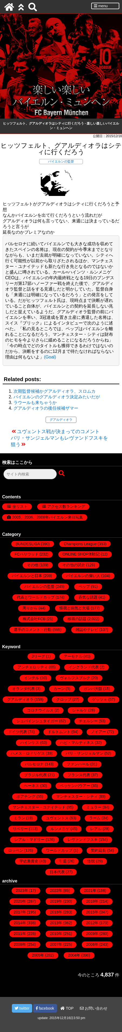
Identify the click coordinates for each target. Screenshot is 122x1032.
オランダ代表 (23, 688)
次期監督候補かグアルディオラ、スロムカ (54, 391)
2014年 (20, 923)
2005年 (38, 955)
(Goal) (50, 357)
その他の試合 (73, 565)
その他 (32, 565)
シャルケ (79, 710)
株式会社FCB (34, 619)
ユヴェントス (57, 818)
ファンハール (78, 764)
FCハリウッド (27, 554)
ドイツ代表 (17, 732)
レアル (95, 829)
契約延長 (98, 850)
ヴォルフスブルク (75, 678)
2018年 (92, 901)
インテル (31, 678)
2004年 (74, 955)
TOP (66, 1008)
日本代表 (57, 872)
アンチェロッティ (33, 667)
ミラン (19, 818)
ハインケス (29, 742)
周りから (30, 608)
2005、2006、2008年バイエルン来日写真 (47, 517)
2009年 (92, 933)
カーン (59, 688)
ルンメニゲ (59, 829)
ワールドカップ (59, 850)
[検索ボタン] (62, 473)
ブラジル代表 (35, 775)
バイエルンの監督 (61, 161)
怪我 (91, 861)
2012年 (92, 923)
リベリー (20, 829)
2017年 (20, 912)
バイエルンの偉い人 (83, 576)
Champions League (80, 544)
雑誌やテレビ (87, 629)
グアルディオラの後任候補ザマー (45, 408)
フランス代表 (78, 775)
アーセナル (73, 656)
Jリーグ (38, 656)
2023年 (22, 890)
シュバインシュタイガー (37, 721)
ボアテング (25, 796)
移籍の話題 (76, 619)
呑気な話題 (88, 597)
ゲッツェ (99, 699)
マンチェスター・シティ (77, 796)
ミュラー (93, 807)
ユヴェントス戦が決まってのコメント (58, 431)
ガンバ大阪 (92, 688)
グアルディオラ (61, 420)
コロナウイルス (40, 710)
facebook (45, 1008)
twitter (22, 1008)
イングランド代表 (84, 667)
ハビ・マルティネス (77, 742)
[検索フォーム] (30, 474)
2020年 (20, 901)
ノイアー (98, 732)
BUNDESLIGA (28, 544)
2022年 (56, 890)
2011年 (20, 933)
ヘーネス (31, 786)
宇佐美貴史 (28, 861)
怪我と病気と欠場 (74, 608)
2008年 (20, 944)
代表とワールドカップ (36, 597)
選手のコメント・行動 (33, 629)
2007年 (56, 944)
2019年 (56, 901)
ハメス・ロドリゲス (28, 753)
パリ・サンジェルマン (84, 753)
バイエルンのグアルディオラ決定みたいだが (56, 397)
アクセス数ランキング (66, 506)
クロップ (63, 699)
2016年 (56, 912)
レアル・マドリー (29, 839)
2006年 (92, 944)
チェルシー (88, 721)
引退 (63, 861)
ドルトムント (59, 732)
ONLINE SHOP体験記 (81, 554)
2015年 (92, 912)
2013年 (56, 923)
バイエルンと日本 (27, 576)
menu (101, 6)
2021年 (90, 890)
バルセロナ (34, 764)
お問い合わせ (93, 1008)
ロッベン (15, 850)
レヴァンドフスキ (82, 839)
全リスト (20, 506)
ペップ (84, 586)
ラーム (94, 818)
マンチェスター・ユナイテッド (39, 807)
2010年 (56, 933)
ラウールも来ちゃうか (35, 402)
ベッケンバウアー (75, 786)
